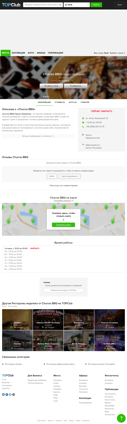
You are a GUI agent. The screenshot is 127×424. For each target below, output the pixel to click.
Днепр (71, 421)
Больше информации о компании (38, 136)
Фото (31, 53)
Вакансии (6, 382)
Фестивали (83, 392)
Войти (120, 5)
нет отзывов (64, 80)
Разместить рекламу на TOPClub (63, 290)
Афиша (41, 53)
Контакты (5, 388)
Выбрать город (116, 53)
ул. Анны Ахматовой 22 (96, 118)
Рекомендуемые (85, 403)
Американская (93, 138)
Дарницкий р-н (93, 145)
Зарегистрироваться (69, 176)
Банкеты (56, 392)
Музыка (108, 403)
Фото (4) (73, 102)
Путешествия (110, 415)
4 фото (46, 96)
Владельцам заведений (37, 380)
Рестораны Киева (13, 364)
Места (5, 53)
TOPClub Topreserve (35, 383)
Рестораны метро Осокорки (101, 364)
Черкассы (86, 421)
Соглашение (7, 385)
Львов (78, 421)
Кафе (55, 395)
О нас (4, 379)
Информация (44, 102)
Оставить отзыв (51, 86)
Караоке (56, 386)
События (85, 102)
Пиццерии (57, 389)
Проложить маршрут (63, 200)
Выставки (83, 386)
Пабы (55, 398)
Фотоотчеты (112, 375)
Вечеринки (83, 380)
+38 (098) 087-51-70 (95, 126)
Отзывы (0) (60, 102)
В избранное (75, 86)
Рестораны (63, 77)
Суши (55, 401)
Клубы (56, 383)
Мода (107, 412)
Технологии (109, 409)
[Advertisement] (63, 29)
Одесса (50, 421)
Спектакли (83, 389)
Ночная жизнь (110, 394)
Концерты (83, 383)
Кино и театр (110, 400)
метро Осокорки (94, 147)
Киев (65, 421)
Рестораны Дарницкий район (60, 364)
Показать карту (63, 224)
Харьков (59, 421)
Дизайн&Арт (110, 406)
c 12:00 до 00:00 (94, 122)
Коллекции (18, 53)
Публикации (55, 53)
